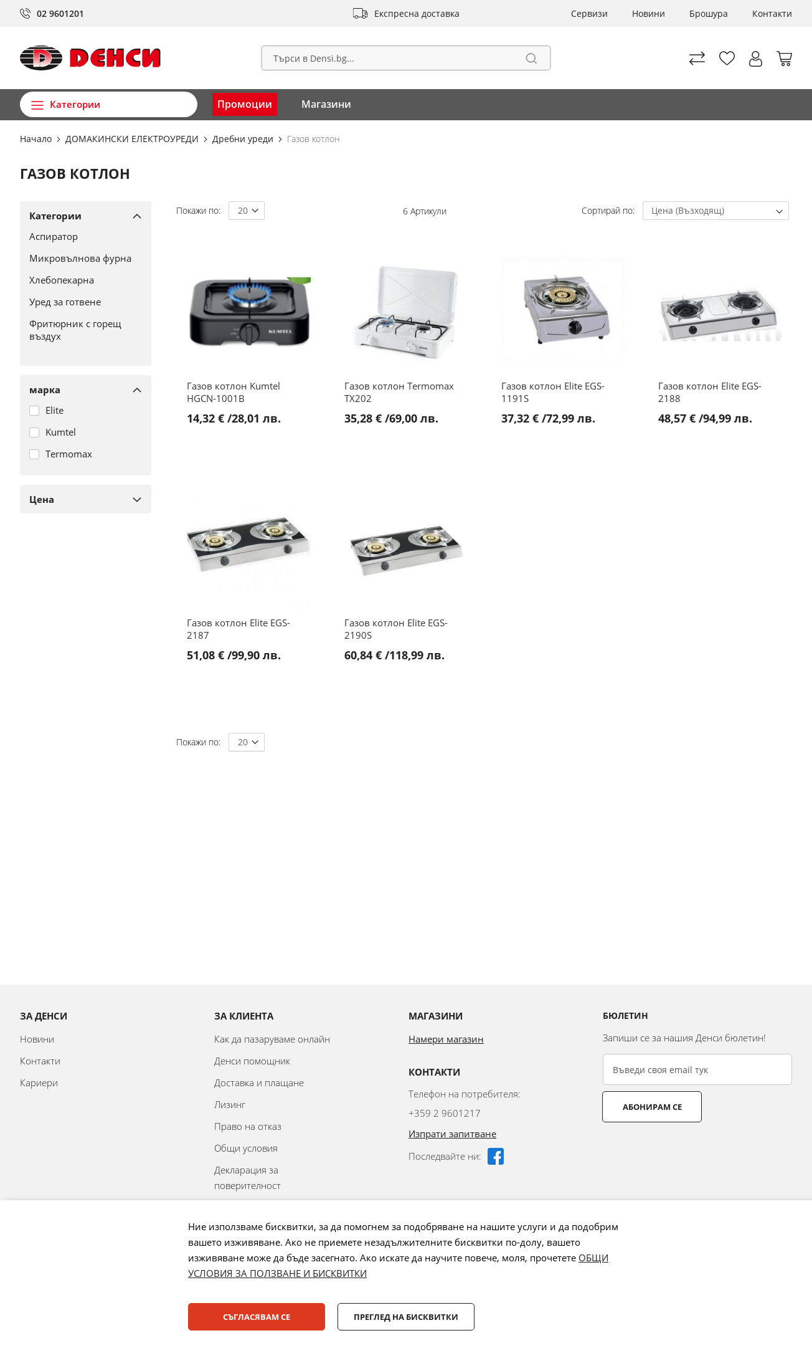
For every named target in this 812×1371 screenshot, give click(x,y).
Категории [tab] (55, 215)
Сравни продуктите (697, 58)
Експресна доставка (417, 13)
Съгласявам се (256, 1316)
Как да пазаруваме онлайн (272, 1039)
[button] (755, 59)
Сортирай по (607, 210)
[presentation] (697, 1153)
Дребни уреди (244, 139)
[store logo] (90, 57)
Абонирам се (652, 1106)
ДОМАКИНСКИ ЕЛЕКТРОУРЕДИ (133, 139)
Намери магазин (446, 1039)
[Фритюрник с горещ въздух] (81, 329)
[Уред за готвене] (81, 301)
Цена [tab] (41, 499)
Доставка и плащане (259, 1082)
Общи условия (246, 1148)
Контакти (772, 13)
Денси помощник (252, 1060)
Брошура (708, 13)
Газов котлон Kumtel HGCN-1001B (233, 392)
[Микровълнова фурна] (81, 258)
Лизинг (229, 1104)
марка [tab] (44, 389)
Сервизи (589, 13)
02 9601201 (60, 13)
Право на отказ (247, 1126)
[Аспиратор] (81, 236)
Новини (648, 13)
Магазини (326, 104)
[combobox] (406, 57)
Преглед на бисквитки (406, 1316)
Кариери (39, 1082)
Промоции (244, 104)
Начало (37, 139)
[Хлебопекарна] (81, 280)
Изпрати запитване (452, 1133)
